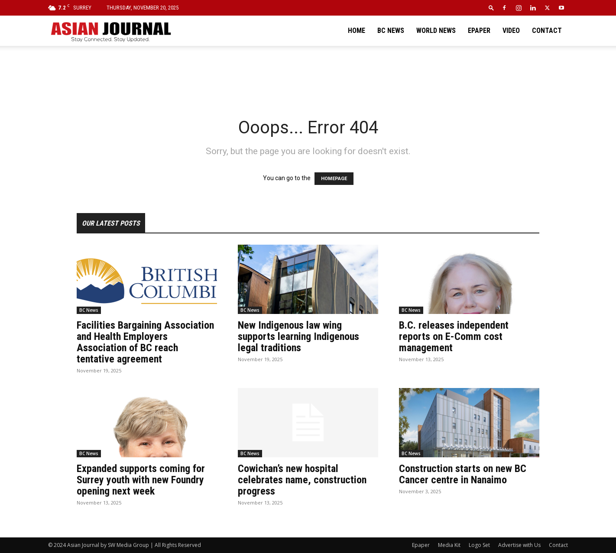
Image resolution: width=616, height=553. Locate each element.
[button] (491, 7)
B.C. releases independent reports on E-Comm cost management (454, 336)
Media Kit (449, 545)
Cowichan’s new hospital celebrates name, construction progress (302, 479)
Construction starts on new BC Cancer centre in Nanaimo (462, 474)
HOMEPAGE (334, 178)
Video (511, 30)
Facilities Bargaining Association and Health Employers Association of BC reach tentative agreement (145, 342)
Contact (547, 30)
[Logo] (110, 31)
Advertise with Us (519, 545)
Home (356, 30)
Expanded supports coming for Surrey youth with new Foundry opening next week (141, 479)
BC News (390, 30)
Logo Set (479, 545)
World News (436, 30)
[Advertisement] (308, 75)
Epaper (479, 30)
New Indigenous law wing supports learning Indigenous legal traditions (298, 336)
